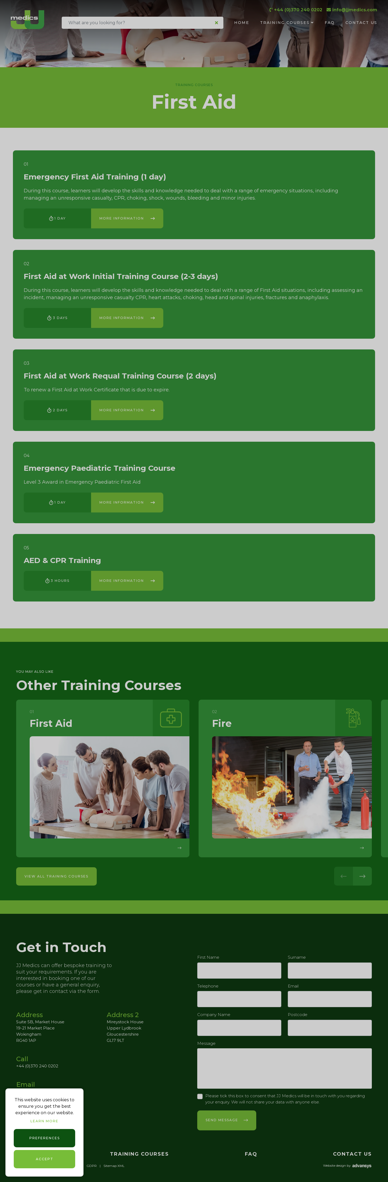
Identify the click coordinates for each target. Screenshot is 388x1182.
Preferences (44, 1138)
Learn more (44, 1121)
